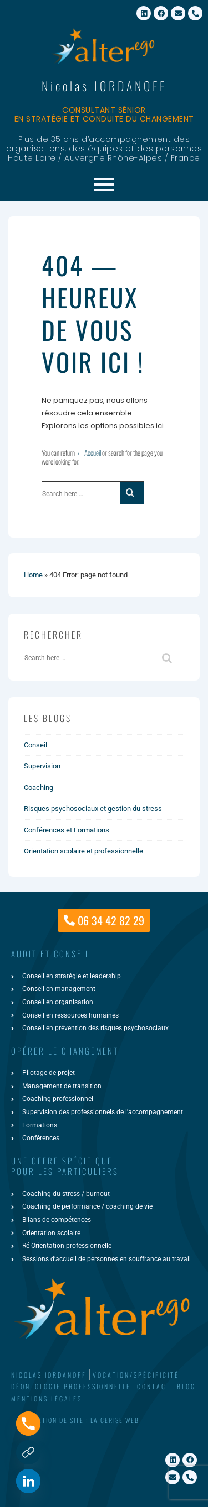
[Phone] (28, 1423)
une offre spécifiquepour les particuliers (65, 1166)
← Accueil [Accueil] (88, 452)
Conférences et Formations (66, 830)
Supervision (42, 766)
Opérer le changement (65, 1051)
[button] (104, 1420)
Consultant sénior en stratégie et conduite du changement (104, 114)
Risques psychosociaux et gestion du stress (93, 808)
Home (33, 575)
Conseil (35, 745)
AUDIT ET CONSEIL (50, 953)
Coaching (38, 787)
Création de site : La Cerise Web (82, 1420)
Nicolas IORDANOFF (104, 85)
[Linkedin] (28, 1481)
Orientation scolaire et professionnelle (83, 851)
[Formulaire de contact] (28, 1452)
